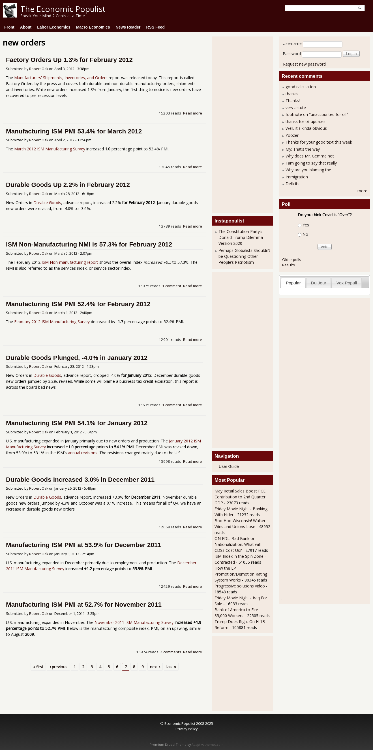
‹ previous (58, 666)
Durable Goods (47, 202)
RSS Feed (155, 27)
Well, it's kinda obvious (306, 128)
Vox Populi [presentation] (346, 282)
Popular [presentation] (293, 282)
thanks (292, 93)
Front (9, 27)
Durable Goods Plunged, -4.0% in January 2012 (76, 357)
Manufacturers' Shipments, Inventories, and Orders (61, 77)
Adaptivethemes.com (208, 745)
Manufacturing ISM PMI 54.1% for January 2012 (76, 423)
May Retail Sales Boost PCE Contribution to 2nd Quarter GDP (240, 496)
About (25, 27)
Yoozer (292, 135)
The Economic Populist (63, 8)
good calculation (301, 86)
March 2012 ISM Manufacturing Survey (49, 149)
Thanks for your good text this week (319, 142)
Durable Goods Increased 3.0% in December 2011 (80, 479)
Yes (306, 225)
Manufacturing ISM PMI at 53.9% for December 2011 (83, 544)
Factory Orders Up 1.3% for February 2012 (69, 59)
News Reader (128, 27)
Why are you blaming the (308, 169)
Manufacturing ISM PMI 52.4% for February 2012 (78, 304)
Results (288, 264)
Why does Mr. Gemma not (310, 156)
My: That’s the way (303, 149)
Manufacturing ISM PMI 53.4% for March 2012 (74, 131)
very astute (296, 107)
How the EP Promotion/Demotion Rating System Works (241, 574)
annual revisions (82, 452)
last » (171, 666)
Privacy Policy (186, 728)
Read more (192, 113)
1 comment (171, 285)
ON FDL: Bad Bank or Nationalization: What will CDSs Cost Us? (238, 544)
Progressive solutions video (240, 586)
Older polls (291, 259)
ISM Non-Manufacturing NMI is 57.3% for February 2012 (89, 244)
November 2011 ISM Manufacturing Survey (134, 622)
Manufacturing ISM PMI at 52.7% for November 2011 (84, 604)
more (362, 190)
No (305, 234)
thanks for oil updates (305, 121)
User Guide (229, 466)
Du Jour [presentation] (318, 282)
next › (155, 666)
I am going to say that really (311, 163)
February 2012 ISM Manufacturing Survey (52, 321)
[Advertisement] (237, 124)
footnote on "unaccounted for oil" (317, 114)
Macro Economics (93, 27)
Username (292, 43)
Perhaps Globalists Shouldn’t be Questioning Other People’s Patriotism (244, 256)
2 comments (170, 651)
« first (38, 666)
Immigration (297, 177)
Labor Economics (53, 27)
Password (292, 53)
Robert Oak (38, 68)
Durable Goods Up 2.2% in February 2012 (68, 184)
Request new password (304, 64)
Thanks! (293, 100)
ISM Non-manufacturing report (70, 262)
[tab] (293, 283)
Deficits (292, 183)
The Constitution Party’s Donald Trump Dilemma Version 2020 (240, 237)
